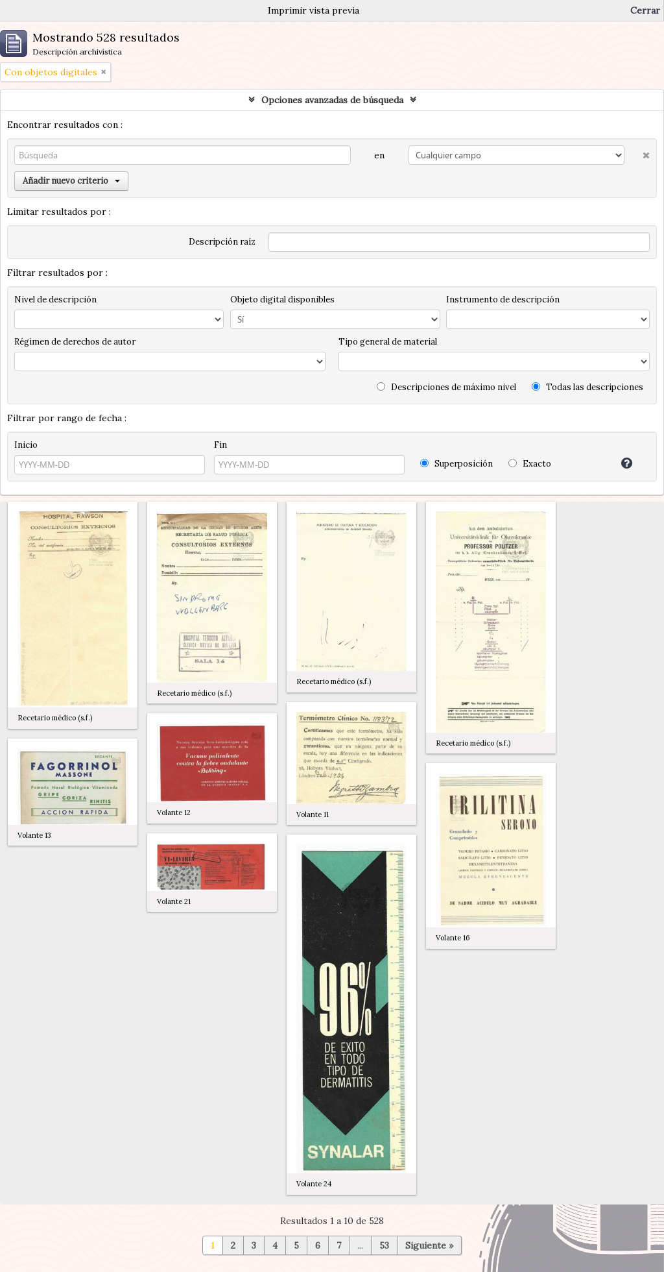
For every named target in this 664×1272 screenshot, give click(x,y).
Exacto (529, 463)
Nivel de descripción (55, 299)
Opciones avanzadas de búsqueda (332, 100)
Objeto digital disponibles (282, 299)
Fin (220, 444)
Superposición (456, 463)
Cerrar (645, 10)
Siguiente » (429, 1245)
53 (384, 1245)
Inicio (26, 444)
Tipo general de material (387, 341)
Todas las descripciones (587, 387)
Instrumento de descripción (503, 299)
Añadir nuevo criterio (71, 180)
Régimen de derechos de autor (75, 341)
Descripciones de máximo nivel (446, 387)
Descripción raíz (222, 241)
